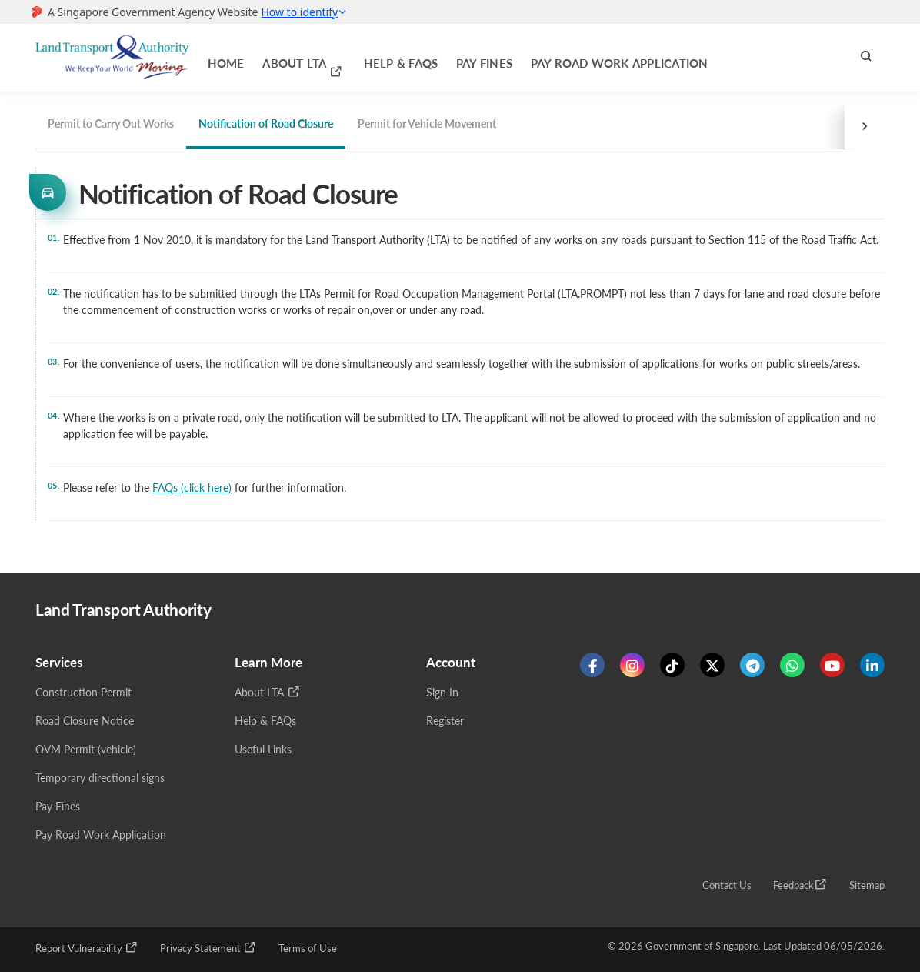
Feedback (800, 887)
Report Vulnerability (86, 950)
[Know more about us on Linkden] (872, 668)
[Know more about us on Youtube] (832, 668)
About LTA (275, 57)
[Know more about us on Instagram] (632, 668)
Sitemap (867, 888)
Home (218, 57)
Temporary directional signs (100, 780)
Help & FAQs (343, 57)
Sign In (442, 695)
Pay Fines (405, 57)
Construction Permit (83, 695)
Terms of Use (307, 951)
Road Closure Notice (84, 723)
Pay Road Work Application (508, 57)
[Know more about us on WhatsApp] (792, 668)
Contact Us (727, 888)
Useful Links (263, 752)
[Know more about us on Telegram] (752, 668)
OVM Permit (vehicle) (85, 752)
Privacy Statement (208, 950)
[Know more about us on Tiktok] (672, 668)
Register (445, 723)
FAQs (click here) (192, 487)
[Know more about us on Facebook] (592, 668)
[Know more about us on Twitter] (712, 668)
